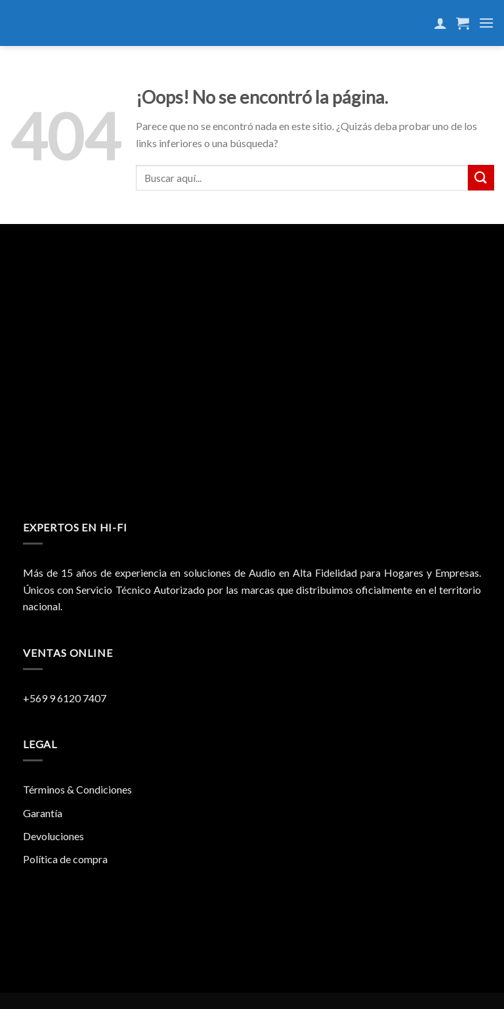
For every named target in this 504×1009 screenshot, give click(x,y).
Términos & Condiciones (77, 789)
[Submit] (481, 178)
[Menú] (486, 23)
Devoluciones (53, 836)
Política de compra (65, 859)
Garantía (42, 813)
